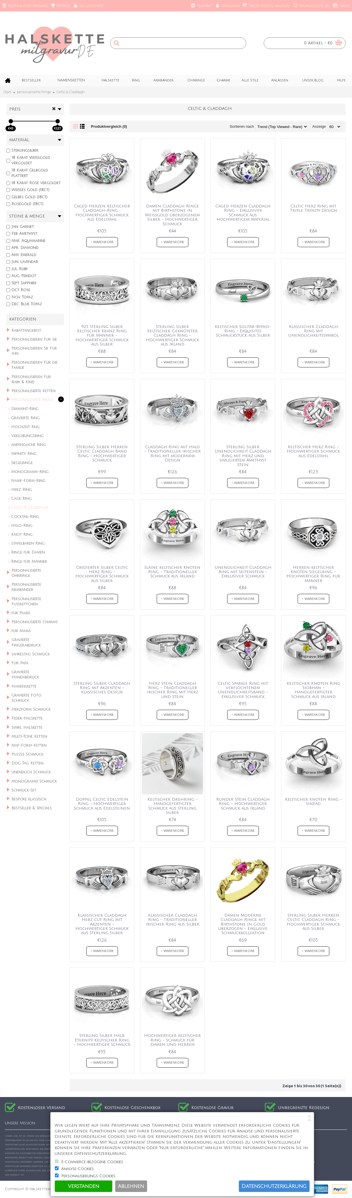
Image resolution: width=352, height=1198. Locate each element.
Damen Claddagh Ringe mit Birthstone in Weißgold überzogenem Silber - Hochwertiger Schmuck (172, 215)
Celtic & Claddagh (70, 92)
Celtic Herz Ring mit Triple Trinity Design (313, 208)
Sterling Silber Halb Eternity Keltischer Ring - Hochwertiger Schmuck (102, 1040)
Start (7, 92)
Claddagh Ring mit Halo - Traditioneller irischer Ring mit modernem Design (172, 453)
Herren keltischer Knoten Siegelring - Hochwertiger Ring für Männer (313, 574)
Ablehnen (131, 1186)
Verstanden (83, 1186)
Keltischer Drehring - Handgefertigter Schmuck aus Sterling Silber (173, 806)
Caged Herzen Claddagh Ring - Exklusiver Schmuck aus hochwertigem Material (243, 213)
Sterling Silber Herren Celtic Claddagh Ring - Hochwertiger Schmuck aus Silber (313, 922)
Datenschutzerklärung (274, 1186)
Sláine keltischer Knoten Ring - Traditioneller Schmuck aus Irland (172, 572)
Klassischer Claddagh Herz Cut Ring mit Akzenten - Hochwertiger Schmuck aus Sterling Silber (102, 924)
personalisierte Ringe (34, 92)
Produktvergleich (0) (109, 126)
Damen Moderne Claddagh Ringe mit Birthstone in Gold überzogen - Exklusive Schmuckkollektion (242, 924)
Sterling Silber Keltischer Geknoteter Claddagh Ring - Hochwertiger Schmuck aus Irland (172, 336)
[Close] (309, 1118)
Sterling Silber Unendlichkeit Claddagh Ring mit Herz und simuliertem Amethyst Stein (243, 456)
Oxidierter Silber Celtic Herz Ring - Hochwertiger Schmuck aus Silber (102, 574)
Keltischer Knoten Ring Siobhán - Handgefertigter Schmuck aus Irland (313, 690)
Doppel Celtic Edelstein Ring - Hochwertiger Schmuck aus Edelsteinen (102, 803)
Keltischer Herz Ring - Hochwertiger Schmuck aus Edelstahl (313, 451)
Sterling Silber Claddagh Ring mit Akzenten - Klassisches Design (102, 688)
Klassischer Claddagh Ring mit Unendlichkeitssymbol (313, 331)
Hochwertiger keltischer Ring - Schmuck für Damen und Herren (172, 1040)
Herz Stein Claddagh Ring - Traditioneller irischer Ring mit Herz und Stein (172, 690)
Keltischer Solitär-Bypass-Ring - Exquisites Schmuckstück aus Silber (243, 331)
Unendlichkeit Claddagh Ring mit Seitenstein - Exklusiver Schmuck (243, 572)
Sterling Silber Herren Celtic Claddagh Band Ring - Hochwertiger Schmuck (102, 453)
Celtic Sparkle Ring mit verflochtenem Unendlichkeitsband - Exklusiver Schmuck (243, 690)
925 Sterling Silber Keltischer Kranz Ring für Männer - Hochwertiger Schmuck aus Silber (102, 336)
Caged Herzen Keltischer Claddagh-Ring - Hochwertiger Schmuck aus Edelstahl (102, 213)
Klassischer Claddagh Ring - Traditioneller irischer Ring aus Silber (172, 919)
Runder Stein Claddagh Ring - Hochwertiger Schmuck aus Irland (243, 803)
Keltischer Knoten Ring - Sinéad (313, 801)
